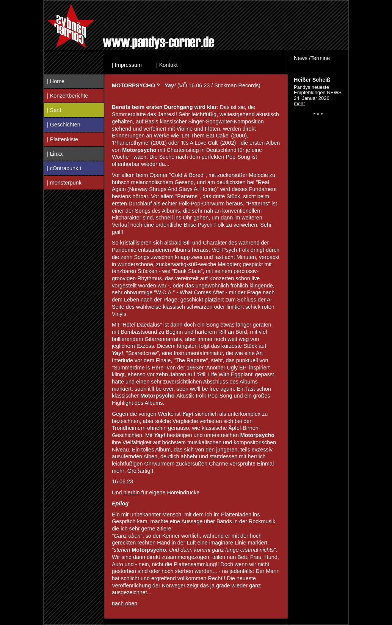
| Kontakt (167, 65)
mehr (299, 103)
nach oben (124, 603)
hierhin (131, 492)
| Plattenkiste (62, 139)
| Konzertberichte (67, 96)
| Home (55, 81)
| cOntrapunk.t (64, 168)
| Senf (54, 110)
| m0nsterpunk (64, 183)
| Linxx (55, 154)
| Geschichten (63, 125)
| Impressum (127, 65)
